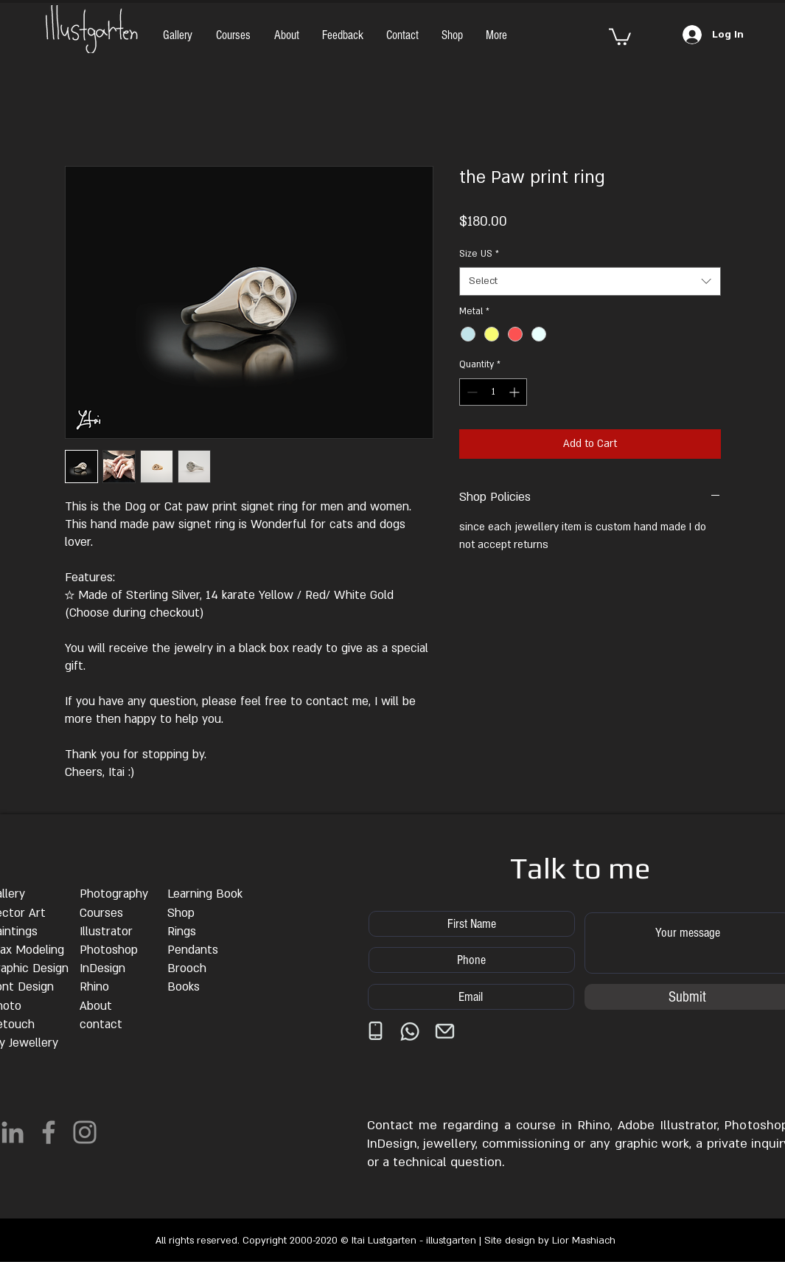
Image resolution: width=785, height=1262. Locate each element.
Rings (181, 931)
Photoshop (109, 950)
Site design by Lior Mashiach (549, 1240)
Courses (101, 913)
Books (183, 987)
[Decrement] (470, 392)
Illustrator (106, 931)
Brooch (186, 968)
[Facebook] (48, 1132)
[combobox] (590, 281)
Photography (114, 894)
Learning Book (205, 894)
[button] (620, 36)
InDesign (102, 968)
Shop (181, 913)
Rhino (94, 987)
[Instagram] (84, 1132)
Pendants (192, 950)
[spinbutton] (493, 392)
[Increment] (515, 392)
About (96, 1006)
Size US (479, 254)
